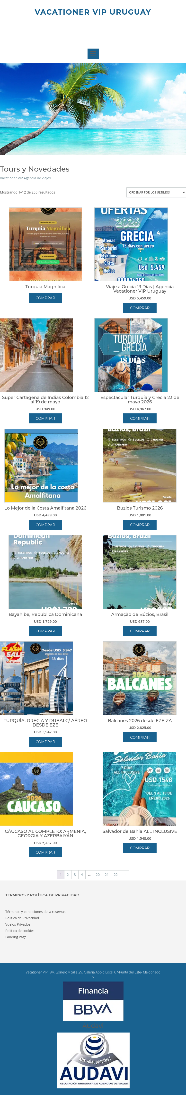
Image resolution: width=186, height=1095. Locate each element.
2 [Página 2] (68, 874)
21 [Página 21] (107, 874)
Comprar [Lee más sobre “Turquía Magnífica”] (45, 298)
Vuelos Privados (17, 924)
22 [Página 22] (116, 874)
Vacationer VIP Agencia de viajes (25, 178)
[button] (93, 54)
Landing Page (16, 937)
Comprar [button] (140, 308)
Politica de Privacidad (22, 918)
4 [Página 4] (82, 874)
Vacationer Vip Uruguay (93, 12)
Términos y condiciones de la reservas (35, 911)
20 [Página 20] (98, 874)
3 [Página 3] (75, 874)
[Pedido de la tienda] (156, 192)
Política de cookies (20, 930)
